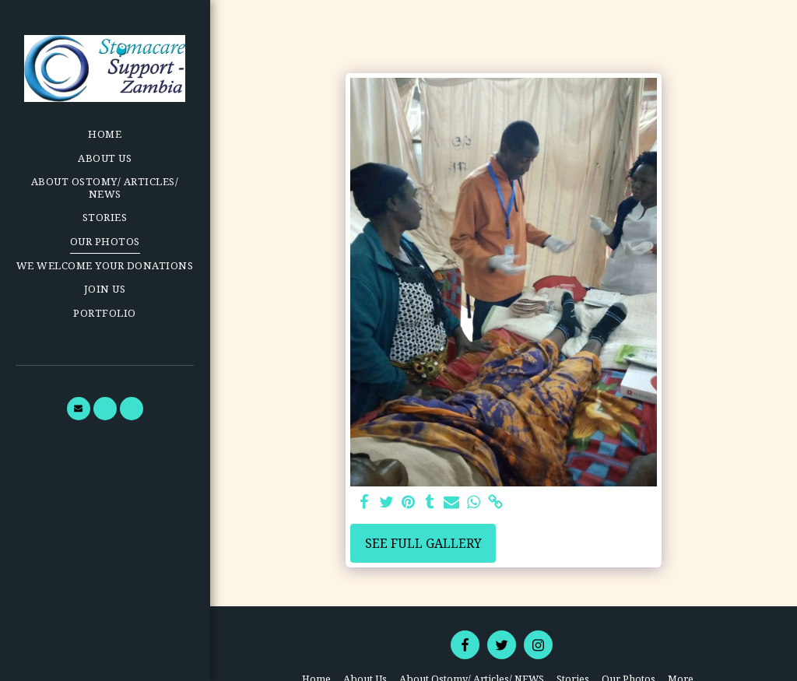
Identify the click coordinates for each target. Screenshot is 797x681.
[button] (78, 408)
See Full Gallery (423, 543)
